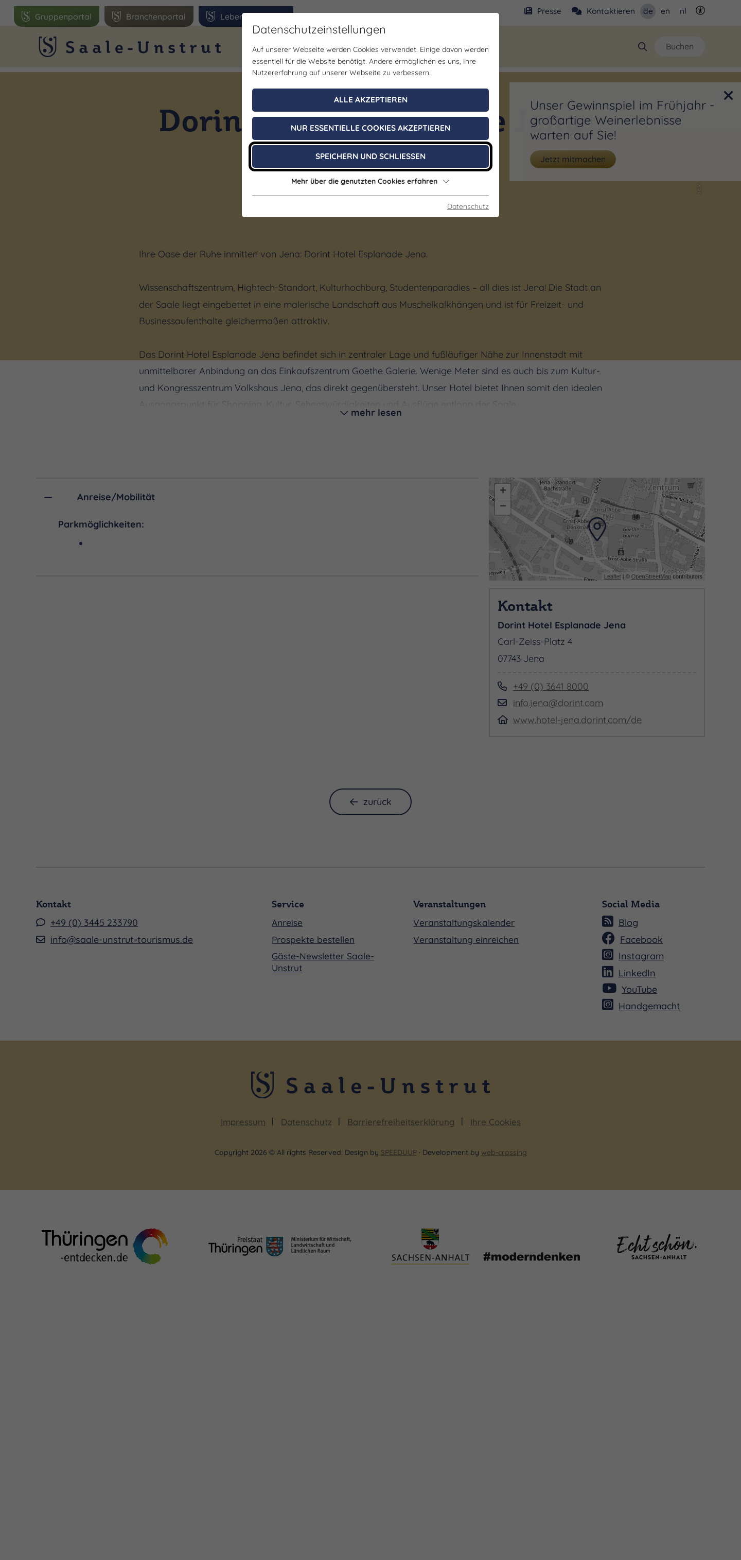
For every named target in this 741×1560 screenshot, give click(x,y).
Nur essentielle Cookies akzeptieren (370, 128)
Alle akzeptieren (371, 99)
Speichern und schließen (370, 156)
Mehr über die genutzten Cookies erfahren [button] (370, 181)
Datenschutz (468, 206)
